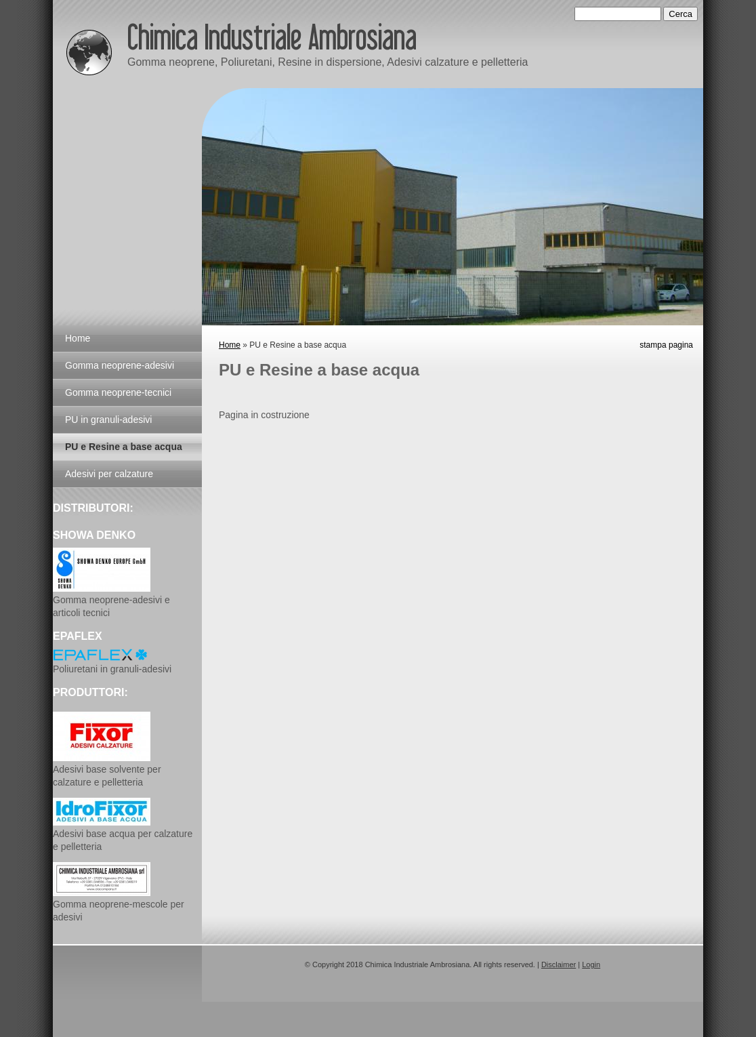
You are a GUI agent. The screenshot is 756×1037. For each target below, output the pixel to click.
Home (229, 345)
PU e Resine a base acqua (123, 446)
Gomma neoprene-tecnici (118, 392)
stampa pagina (666, 345)
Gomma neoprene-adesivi (119, 365)
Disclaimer (558, 964)
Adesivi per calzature (109, 473)
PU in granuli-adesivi (108, 419)
